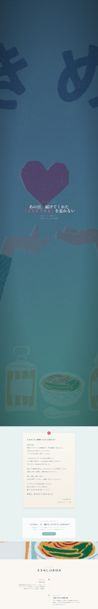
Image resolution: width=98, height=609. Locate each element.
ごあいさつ (69, 2)
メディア (88, 2)
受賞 (82, 2)
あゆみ (76, 2)
